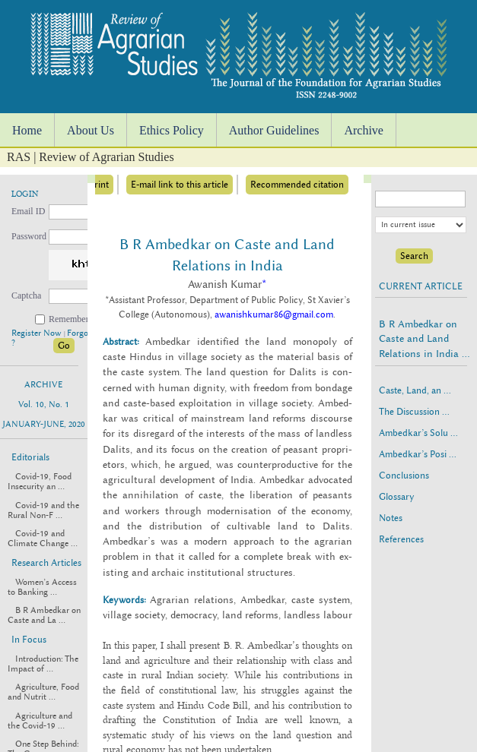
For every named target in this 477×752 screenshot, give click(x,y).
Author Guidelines (274, 130)
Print (99, 184)
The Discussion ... (414, 411)
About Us (90, 130)
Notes (390, 518)
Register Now (37, 333)
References (401, 539)
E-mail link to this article (179, 184)
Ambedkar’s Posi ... (417, 454)
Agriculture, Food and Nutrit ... (43, 692)
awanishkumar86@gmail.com (274, 314)
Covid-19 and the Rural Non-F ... (43, 510)
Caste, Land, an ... (415, 390)
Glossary (397, 496)
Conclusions (404, 475)
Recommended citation (297, 184)
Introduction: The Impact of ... (43, 664)
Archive (363, 130)
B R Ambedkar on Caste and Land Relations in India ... (424, 338)
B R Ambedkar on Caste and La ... (44, 615)
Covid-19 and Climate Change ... (43, 538)
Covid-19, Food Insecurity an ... (40, 481)
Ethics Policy (171, 130)
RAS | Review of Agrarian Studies (90, 156)
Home (27, 130)
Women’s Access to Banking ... (42, 587)
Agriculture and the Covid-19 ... (40, 721)
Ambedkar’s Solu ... (418, 433)
